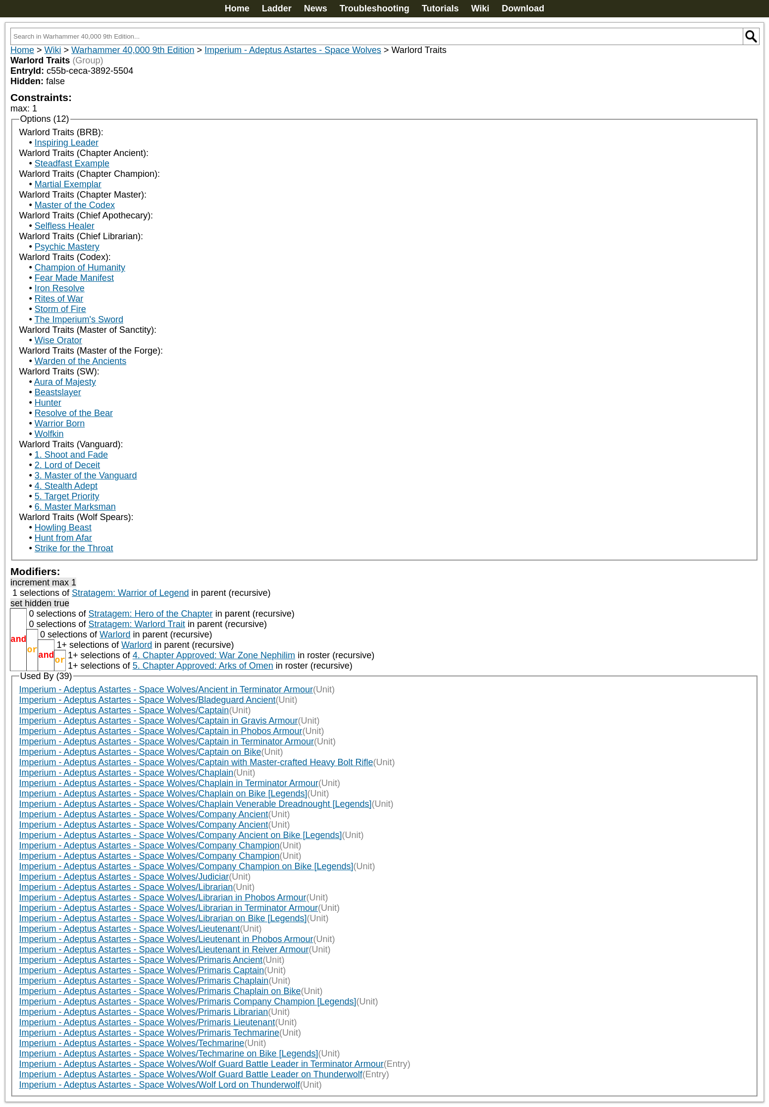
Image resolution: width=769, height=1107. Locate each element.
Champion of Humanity (80, 267)
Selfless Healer (65, 226)
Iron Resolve (60, 288)
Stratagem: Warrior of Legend (130, 593)
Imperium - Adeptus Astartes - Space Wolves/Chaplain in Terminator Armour (169, 783)
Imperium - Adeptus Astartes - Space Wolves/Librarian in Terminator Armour (168, 908)
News (315, 8)
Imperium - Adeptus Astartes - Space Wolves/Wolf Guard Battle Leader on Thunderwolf (190, 1074)
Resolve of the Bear (74, 413)
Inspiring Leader (67, 143)
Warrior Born (60, 423)
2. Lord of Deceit (67, 465)
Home (237, 8)
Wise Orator (58, 340)
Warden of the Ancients (80, 361)
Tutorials (440, 8)
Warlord (115, 634)
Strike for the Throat (74, 548)
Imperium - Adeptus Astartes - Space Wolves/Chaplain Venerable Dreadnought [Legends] (195, 804)
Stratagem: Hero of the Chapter (150, 614)
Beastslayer (58, 392)
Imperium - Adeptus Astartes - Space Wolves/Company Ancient (143, 814)
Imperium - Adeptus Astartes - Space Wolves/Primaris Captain (141, 970)
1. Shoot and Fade (71, 455)
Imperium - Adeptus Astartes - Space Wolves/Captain (124, 710)
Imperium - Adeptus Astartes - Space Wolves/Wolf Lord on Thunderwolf (159, 1085)
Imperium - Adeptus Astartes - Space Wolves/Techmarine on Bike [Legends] (168, 1053)
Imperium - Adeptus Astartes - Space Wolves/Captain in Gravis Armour (158, 721)
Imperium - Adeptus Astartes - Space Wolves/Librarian (126, 887)
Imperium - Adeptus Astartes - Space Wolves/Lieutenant (129, 929)
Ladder (277, 8)
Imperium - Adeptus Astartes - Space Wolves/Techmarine (132, 1043)
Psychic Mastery (67, 247)
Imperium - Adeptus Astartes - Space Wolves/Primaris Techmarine (149, 1033)
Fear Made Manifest (74, 278)
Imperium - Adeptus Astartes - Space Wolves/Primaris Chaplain (144, 981)
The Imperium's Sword (78, 319)
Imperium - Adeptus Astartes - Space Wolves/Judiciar (124, 877)
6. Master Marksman (75, 507)
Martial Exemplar (68, 184)
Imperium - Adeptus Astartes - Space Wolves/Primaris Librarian (143, 1012)
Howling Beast (63, 527)
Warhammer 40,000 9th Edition (132, 50)
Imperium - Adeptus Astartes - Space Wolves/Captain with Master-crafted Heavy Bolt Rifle (196, 762)
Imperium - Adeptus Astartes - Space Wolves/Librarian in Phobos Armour (163, 897)
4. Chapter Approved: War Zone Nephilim (214, 655)
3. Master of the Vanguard (86, 475)
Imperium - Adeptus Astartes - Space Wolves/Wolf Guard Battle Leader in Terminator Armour (201, 1064)
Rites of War (59, 299)
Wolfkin (49, 434)
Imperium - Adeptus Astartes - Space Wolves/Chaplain (126, 773)
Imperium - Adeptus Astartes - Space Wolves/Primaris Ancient (141, 960)
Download (523, 8)
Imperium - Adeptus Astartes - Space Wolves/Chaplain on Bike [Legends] (163, 793)
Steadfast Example (72, 163)
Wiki (480, 8)
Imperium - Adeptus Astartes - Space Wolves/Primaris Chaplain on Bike (160, 991)
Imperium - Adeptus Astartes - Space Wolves (293, 50)
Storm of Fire (60, 309)
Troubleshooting (375, 8)
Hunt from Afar (63, 538)
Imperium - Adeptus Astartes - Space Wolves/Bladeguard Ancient (147, 700)
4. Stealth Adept (66, 486)
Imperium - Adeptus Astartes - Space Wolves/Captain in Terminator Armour (166, 741)
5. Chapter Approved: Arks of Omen (203, 666)
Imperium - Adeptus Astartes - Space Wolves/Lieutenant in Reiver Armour (164, 949)
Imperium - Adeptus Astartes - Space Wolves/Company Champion (149, 845)
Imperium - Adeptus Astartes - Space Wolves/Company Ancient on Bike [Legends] (180, 835)
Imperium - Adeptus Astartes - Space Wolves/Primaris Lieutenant (147, 1022)
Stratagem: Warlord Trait (136, 624)
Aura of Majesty (65, 382)
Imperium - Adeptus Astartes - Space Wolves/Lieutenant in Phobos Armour (166, 939)
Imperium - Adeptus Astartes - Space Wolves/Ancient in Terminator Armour (166, 689)
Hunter (48, 403)
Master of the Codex (75, 205)
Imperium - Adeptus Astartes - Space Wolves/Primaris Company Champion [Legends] (188, 1001)
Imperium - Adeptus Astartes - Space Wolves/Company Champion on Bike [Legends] (186, 866)
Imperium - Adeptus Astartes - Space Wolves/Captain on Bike (140, 752)
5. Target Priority (67, 496)
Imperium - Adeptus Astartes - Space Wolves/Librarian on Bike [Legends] (163, 918)
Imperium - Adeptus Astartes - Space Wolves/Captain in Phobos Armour (161, 731)
